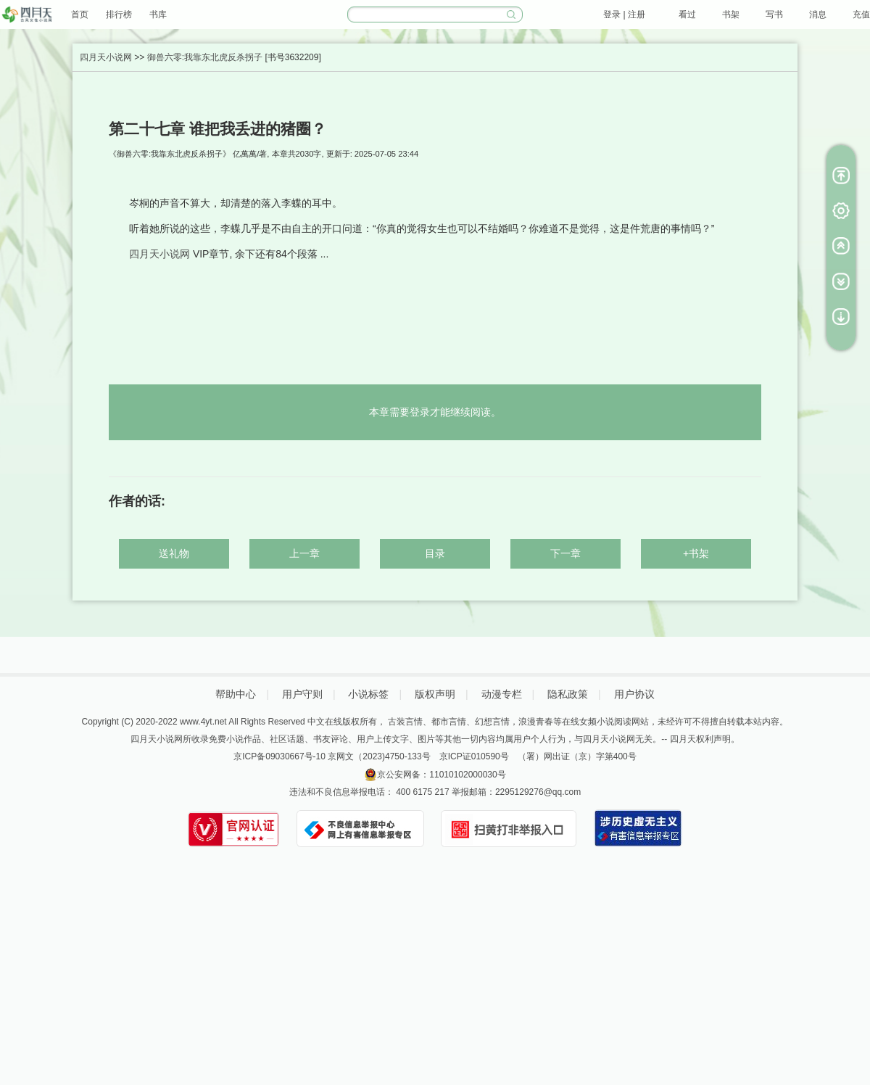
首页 (79, 14)
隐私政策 (567, 694)
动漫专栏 (501, 694)
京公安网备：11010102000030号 (441, 775)
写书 (774, 14)
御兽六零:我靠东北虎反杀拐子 (204, 57)
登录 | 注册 (624, 14)
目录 (435, 553)
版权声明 (435, 694)
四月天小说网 (106, 57)
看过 (687, 14)
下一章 (565, 553)
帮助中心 (235, 694)
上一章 (304, 553)
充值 (861, 14)
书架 (731, 14)
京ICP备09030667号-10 (279, 756)
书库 (158, 14)
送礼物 (174, 553)
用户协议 (634, 694)
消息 (817, 14)
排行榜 (119, 14)
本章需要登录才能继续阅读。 (435, 412)
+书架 (696, 553)
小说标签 (368, 694)
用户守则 (302, 694)
